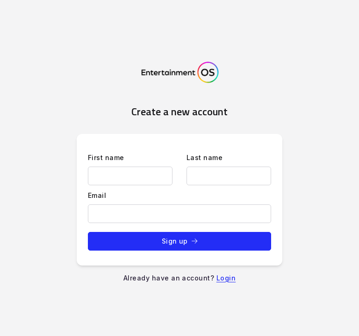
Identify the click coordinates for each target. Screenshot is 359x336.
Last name (205, 157)
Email (97, 195)
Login (226, 278)
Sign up (180, 241)
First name (106, 157)
